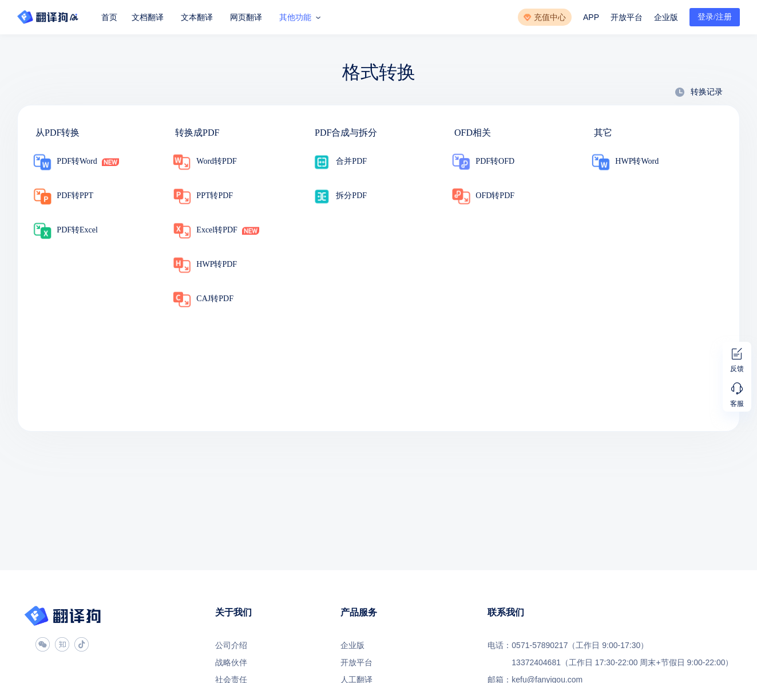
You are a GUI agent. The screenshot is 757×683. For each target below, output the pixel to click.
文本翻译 (197, 17)
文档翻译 (148, 17)
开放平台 (627, 17)
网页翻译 (246, 17)
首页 (109, 17)
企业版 (666, 17)
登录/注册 (714, 17)
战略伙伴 (231, 662)
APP (591, 17)
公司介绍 (231, 645)
